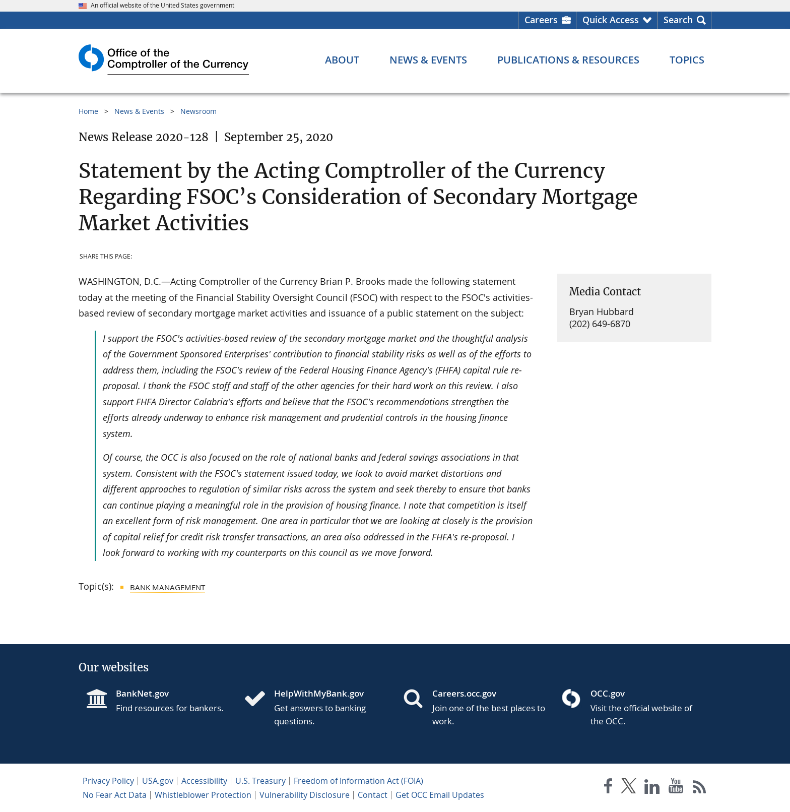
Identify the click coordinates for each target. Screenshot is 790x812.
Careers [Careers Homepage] (541, 20)
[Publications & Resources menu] (568, 60)
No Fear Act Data (115, 794)
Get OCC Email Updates (440, 794)
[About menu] (342, 60)
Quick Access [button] (610, 20)
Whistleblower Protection (203, 794)
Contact (372, 794)
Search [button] (678, 20)
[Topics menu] (687, 60)
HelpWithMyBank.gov (319, 693)
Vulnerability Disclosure (304, 794)
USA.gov (157, 780)
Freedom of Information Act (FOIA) (358, 780)
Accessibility (204, 780)
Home (88, 111)
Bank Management (167, 587)
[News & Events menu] (428, 60)
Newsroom (198, 111)
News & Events (139, 111)
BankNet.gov (142, 693)
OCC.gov (607, 693)
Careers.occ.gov (464, 693)
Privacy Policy (108, 780)
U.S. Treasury (260, 780)
